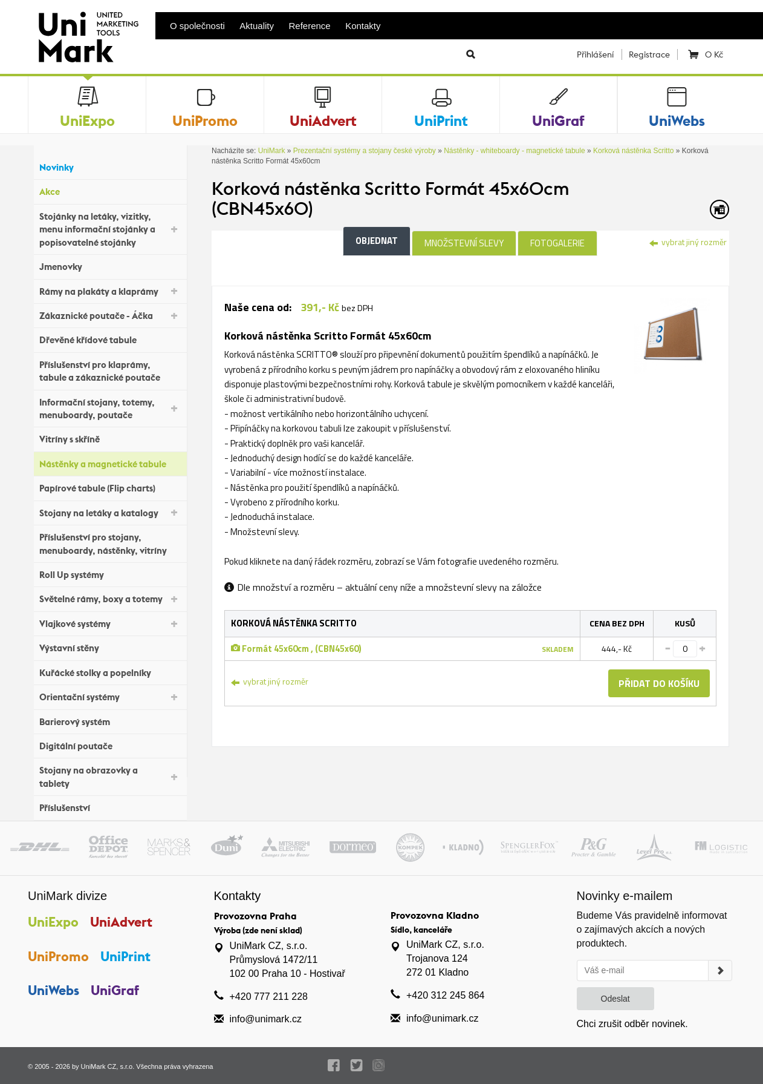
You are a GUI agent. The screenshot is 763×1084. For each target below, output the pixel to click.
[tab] (672, 335)
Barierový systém (110, 720)
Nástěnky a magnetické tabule (110, 463)
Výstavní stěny (110, 647)
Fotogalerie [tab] (557, 243)
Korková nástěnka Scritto (633, 150)
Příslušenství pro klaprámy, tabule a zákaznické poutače (110, 371)
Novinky (110, 166)
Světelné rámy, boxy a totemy (110, 598)
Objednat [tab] (377, 241)
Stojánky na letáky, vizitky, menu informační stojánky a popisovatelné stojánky (110, 229)
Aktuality (256, 26)
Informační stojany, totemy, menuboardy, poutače (110, 408)
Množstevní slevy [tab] (464, 243)
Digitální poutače (110, 745)
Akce (110, 190)
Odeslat (615, 999)
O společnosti (197, 26)
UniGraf (115, 990)
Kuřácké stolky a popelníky (110, 671)
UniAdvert (121, 921)
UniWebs (53, 990)
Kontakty (362, 26)
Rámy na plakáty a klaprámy (110, 290)
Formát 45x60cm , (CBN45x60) (296, 648)
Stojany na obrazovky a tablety (110, 776)
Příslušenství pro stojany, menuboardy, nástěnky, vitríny (110, 543)
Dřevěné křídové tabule (110, 339)
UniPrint (125, 956)
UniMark (271, 150)
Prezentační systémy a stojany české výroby (364, 150)
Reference (310, 26)
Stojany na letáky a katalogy (110, 511)
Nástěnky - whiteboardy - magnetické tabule (514, 150)
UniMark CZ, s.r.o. (108, 1066)
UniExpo (53, 921)
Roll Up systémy (110, 573)
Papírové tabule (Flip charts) (110, 487)
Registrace (649, 54)
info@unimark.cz (266, 1019)
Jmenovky (110, 265)
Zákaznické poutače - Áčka (110, 315)
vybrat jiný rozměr (688, 241)
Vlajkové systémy (110, 623)
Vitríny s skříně (110, 438)
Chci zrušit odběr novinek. (632, 1024)
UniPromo (58, 956)
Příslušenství (110, 806)
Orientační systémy (110, 696)
